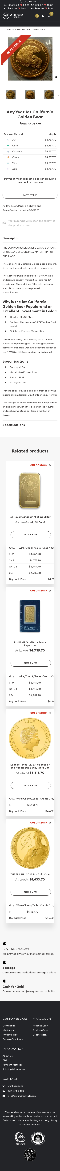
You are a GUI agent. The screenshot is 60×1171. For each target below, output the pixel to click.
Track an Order (40, 1030)
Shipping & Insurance (14, 1069)
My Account (9, 1030)
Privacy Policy (10, 1034)
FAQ (5, 1060)
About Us (8, 1055)
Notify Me (30, 195)
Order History (40, 1034)
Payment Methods (12, 1064)
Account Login (40, 1025)
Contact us (9, 1025)
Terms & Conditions (13, 1039)
